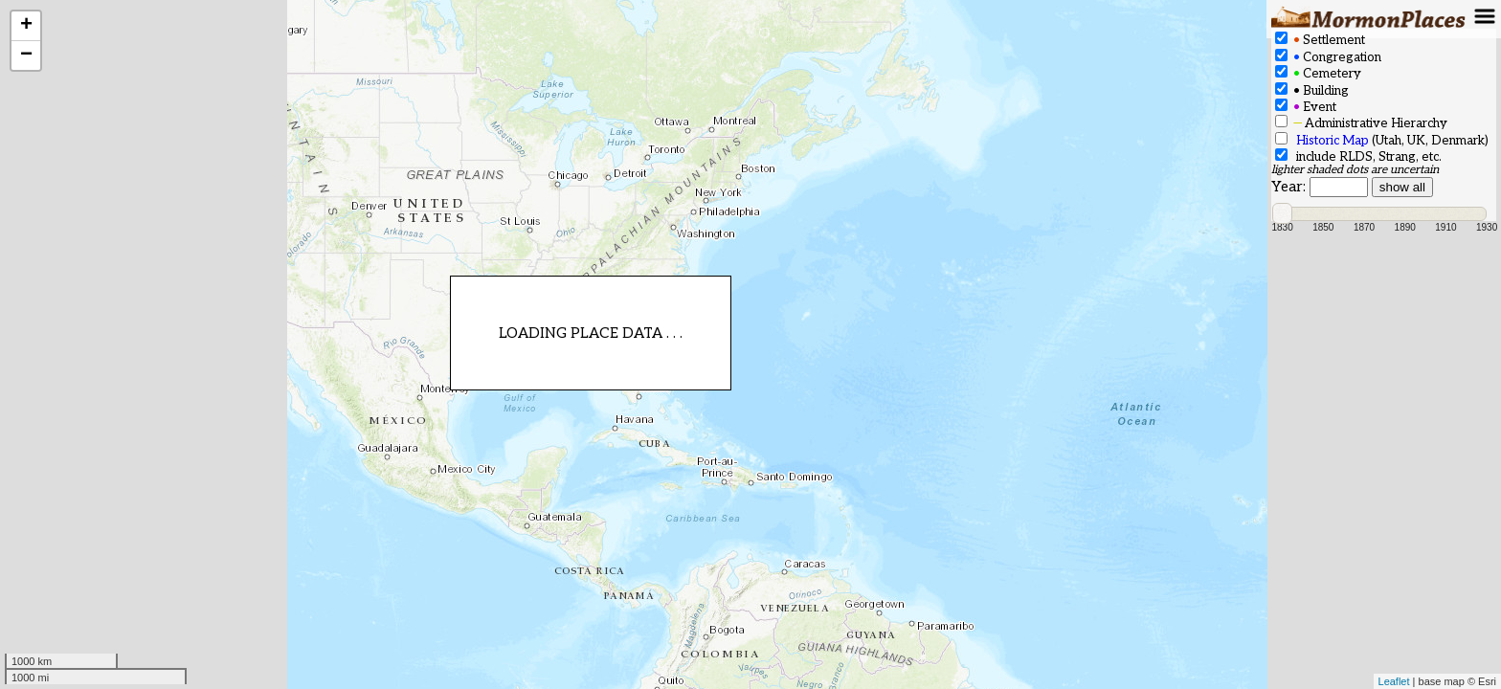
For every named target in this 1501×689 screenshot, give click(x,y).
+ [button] (26, 25)
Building (1312, 90)
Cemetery (1318, 73)
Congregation (1328, 57)
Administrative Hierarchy (1361, 123)
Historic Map (1332, 140)
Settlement (1320, 40)
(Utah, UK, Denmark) (1382, 140)
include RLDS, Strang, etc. (1358, 156)
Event (1305, 107)
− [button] (26, 55)
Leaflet (1394, 681)
